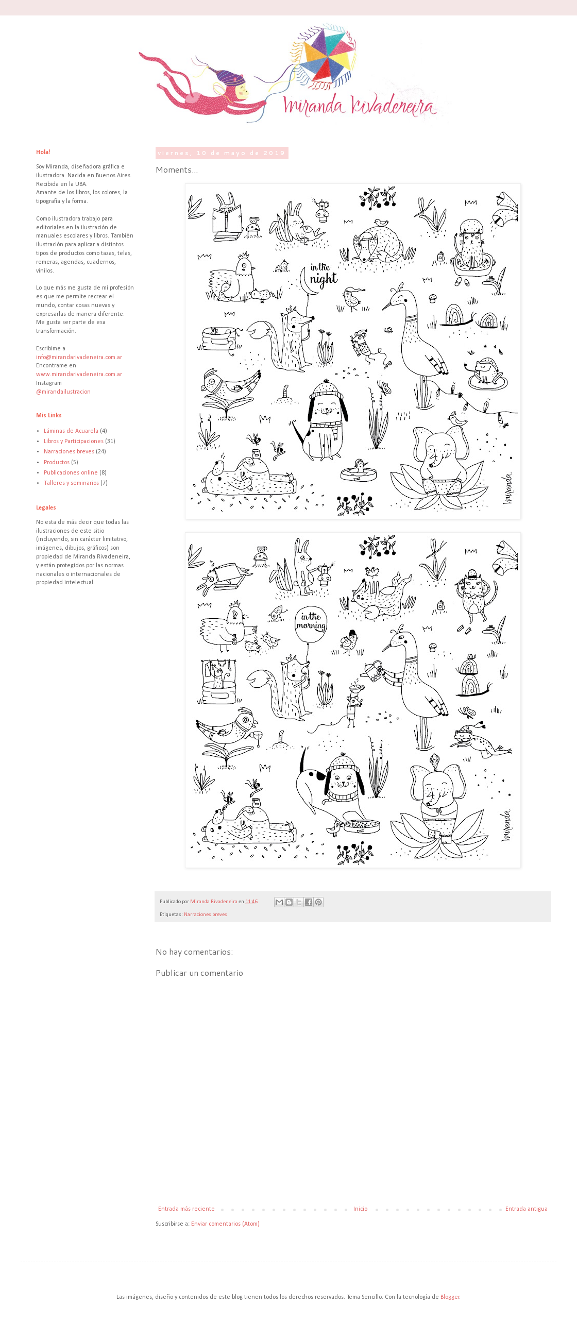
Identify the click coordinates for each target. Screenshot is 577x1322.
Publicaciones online (71, 473)
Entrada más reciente (186, 1209)
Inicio (360, 1209)
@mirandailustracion (63, 392)
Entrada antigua (526, 1209)
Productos (57, 463)
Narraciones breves (205, 915)
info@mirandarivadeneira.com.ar (79, 357)
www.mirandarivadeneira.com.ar (79, 374)
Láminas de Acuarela (71, 431)
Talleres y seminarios (71, 483)
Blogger (450, 1297)
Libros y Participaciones (74, 441)
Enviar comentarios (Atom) (225, 1224)
